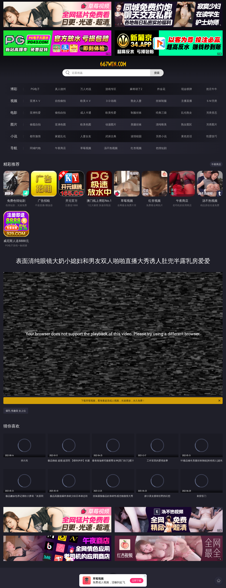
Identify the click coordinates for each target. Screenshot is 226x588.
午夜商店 (60, 148)
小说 (13, 136)
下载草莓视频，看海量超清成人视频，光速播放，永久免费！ (151, 401)
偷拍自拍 (60, 112)
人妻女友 (85, 136)
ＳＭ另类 (211, 101)
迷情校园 (136, 136)
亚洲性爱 (35, 112)
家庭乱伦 (60, 136)
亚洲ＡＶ (35, 101)
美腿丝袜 (136, 124)
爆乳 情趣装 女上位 (16, 410)
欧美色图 (85, 124)
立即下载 (136, 580)
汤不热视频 (111, 148)
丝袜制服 (161, 101)
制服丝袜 (136, 112)
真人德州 (60, 89)
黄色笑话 (186, 136)
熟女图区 (186, 124)
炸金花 (161, 89)
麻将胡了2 (136, 89)
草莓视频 (85, 148)
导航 (13, 148)
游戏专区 (110, 89)
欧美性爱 (110, 112)
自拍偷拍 (60, 101)
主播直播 (186, 101)
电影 (13, 112)
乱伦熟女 (186, 112)
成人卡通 (85, 112)
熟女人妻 (136, 101)
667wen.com (113, 64)
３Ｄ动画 (110, 101)
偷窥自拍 (35, 124)
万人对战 (85, 89)
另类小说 (161, 136)
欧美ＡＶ (85, 101)
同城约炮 (35, 148)
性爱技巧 (211, 136)
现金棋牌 (186, 89)
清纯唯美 (161, 124)
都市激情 (35, 136)
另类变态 (211, 112)
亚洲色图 (60, 124)
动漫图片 (110, 124)
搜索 (157, 73)
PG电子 (35, 89)
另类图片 (211, 124)
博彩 (13, 89)
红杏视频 (136, 148)
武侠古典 (110, 136)
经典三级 (161, 112)
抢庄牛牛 (211, 89)
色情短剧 (161, 148)
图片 (13, 124)
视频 (13, 100)
